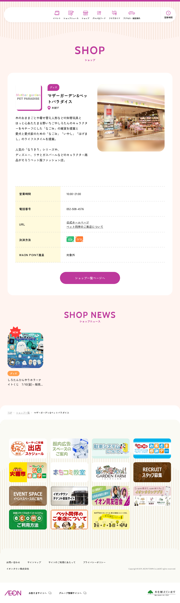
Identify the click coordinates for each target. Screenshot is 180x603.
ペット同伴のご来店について (85, 227)
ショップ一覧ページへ (90, 278)
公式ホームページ (78, 222)
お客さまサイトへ (38, 592)
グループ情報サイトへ (70, 592)
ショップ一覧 (23, 412)
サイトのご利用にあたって (62, 561)
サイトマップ (34, 561)
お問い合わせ (13, 561)
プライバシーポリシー (94, 561)
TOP (10, 412)
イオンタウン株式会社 (17, 568)
